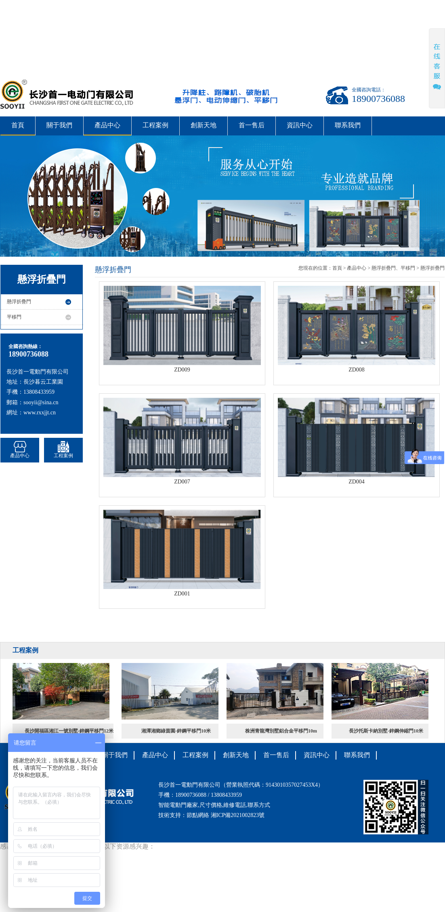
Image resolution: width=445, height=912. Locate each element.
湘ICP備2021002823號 (238, 815)
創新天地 (203, 125)
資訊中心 (300, 125)
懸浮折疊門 (19, 301)
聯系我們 (348, 125)
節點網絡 (198, 815)
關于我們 (59, 125)
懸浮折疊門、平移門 (393, 268)
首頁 (17, 125)
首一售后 (251, 125)
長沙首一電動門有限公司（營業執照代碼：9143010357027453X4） (240, 785)
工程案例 (155, 125)
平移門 (14, 317)
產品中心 (107, 125)
